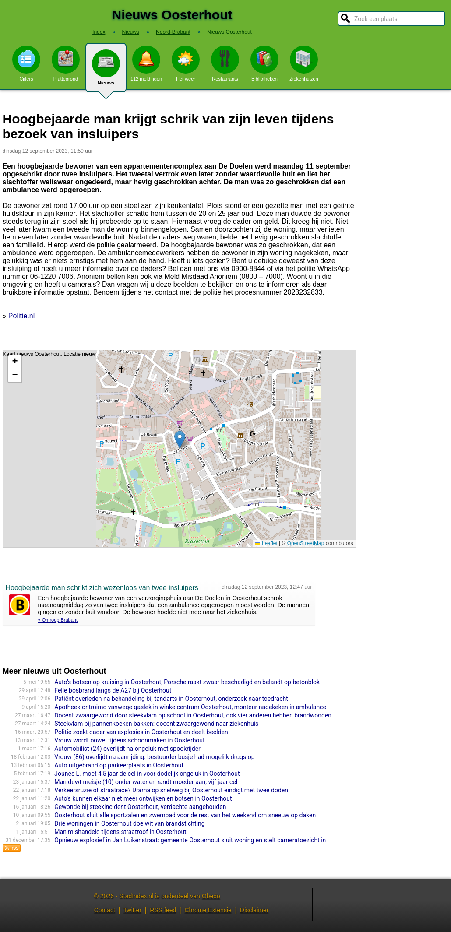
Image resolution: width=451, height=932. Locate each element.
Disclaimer (254, 910)
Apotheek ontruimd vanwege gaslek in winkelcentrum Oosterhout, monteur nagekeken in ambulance (190, 706)
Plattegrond (66, 63)
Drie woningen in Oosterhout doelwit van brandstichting (129, 823)
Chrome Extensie (207, 910)
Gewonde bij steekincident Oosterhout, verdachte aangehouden (140, 806)
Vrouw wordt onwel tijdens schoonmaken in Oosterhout (129, 740)
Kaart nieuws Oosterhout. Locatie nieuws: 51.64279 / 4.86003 (178, 448)
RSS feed (163, 910)
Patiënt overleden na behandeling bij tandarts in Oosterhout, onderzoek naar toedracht (171, 698)
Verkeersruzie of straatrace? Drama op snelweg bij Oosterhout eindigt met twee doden (171, 790)
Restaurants (225, 63)
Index (98, 32)
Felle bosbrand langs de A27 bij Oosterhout (112, 690)
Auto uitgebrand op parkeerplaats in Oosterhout (118, 765)
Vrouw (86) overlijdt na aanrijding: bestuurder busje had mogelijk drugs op (154, 756)
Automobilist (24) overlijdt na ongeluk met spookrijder (127, 748)
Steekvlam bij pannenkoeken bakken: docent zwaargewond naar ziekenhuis (156, 723)
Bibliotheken (264, 63)
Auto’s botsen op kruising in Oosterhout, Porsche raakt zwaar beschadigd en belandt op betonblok (187, 682)
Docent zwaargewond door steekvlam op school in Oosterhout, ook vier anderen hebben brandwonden (192, 715)
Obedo (211, 896)
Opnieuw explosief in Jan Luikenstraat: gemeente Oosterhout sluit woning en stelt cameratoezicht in (190, 840)
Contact (104, 910)
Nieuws (106, 70)
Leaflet (266, 543)
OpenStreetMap (305, 543)
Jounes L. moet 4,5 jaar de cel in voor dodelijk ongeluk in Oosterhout (147, 773)
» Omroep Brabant (58, 620)
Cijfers (26, 63)
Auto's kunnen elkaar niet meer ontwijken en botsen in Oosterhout (143, 798)
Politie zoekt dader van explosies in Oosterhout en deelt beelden (141, 731)
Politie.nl (21, 316)
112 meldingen (146, 63)
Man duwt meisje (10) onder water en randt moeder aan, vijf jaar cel (145, 781)
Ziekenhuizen (303, 63)
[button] (179, 440)
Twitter (132, 910)
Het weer (186, 63)
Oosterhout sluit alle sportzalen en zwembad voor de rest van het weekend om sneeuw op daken (185, 815)
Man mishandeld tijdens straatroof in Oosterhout (120, 831)
